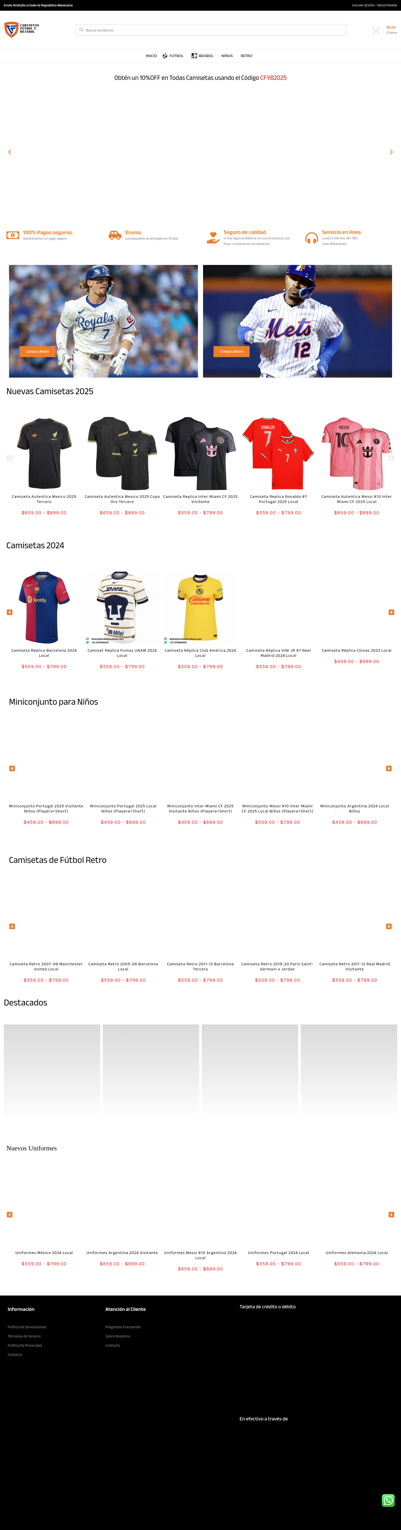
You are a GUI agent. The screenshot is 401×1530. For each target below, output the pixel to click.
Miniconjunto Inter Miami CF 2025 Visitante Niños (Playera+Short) (200, 808)
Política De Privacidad (25, 1345)
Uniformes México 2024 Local (44, 1253)
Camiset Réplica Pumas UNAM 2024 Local (122, 653)
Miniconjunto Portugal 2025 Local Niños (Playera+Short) (123, 808)
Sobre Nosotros (117, 1336)
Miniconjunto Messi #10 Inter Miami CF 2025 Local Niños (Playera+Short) (278, 808)
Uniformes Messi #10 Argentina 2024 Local (200, 1255)
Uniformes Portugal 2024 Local (278, 1253)
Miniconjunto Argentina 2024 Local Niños (354, 808)
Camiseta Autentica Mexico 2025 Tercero (44, 499)
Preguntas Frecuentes (123, 1327)
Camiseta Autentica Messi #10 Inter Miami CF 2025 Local (356, 499)
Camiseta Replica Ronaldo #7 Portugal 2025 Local (278, 499)
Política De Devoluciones (27, 1327)
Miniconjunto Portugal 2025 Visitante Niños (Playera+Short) (46, 808)
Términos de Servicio (24, 1336)
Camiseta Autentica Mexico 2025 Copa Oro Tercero (122, 499)
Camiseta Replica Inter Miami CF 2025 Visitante (200, 499)
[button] (9, 152)
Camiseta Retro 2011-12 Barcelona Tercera (200, 966)
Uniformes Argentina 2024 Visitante (122, 1253)
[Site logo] (22, 29)
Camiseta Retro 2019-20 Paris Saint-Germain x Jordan (277, 966)
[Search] (210, 30)
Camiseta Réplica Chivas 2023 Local (357, 650)
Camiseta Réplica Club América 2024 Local (200, 653)
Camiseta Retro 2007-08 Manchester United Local (46, 966)
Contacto (15, 1354)
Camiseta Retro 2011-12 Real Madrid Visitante (354, 966)
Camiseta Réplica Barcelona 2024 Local (44, 653)
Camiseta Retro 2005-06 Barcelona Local (123, 966)
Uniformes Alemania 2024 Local (357, 1253)
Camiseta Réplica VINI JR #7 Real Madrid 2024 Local (278, 653)
